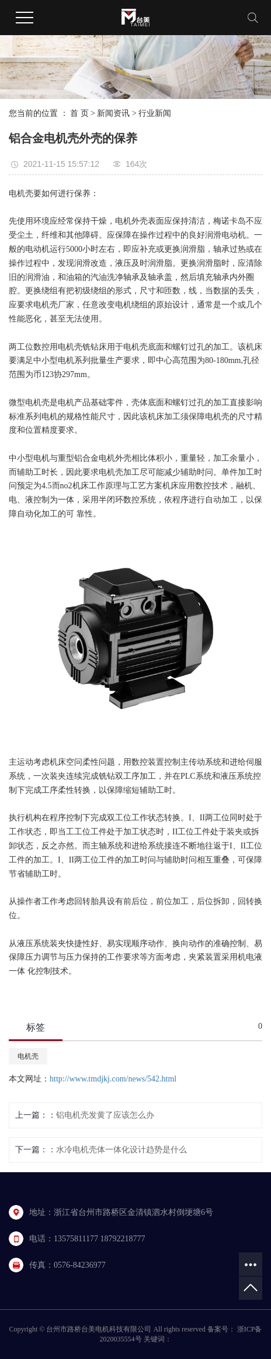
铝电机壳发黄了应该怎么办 (105, 1115)
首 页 (79, 113)
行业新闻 (154, 113)
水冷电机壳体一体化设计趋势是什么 (121, 1149)
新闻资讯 (113, 113)
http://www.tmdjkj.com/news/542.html (113, 1078)
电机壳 (28, 1056)
